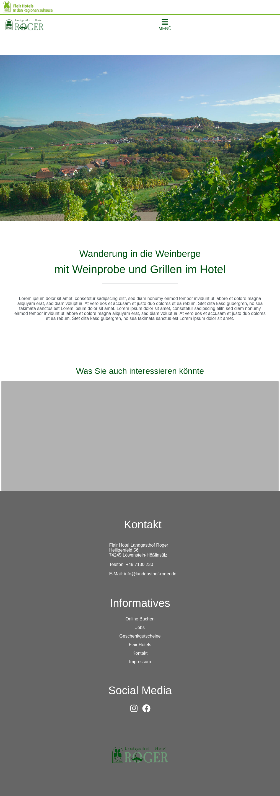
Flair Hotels (140, 644)
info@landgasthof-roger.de (150, 573)
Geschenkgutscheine (139, 636)
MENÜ (165, 28)
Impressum (140, 661)
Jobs (140, 627)
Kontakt (140, 653)
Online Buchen (140, 619)
